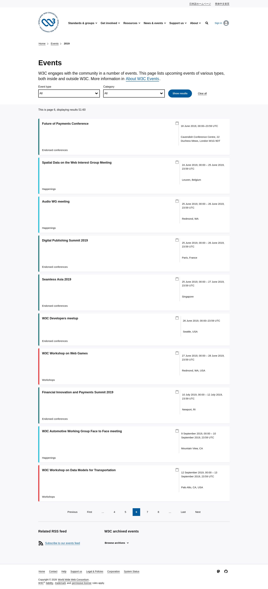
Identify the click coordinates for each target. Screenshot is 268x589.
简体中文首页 (222, 3)
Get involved (109, 23)
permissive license (81, 583)
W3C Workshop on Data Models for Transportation (79, 470)
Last (183, 511)
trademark (60, 583)
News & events (153, 23)
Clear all (202, 93)
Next (197, 511)
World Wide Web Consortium (73, 579)
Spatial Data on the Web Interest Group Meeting (77, 162)
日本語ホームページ (200, 3)
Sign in (222, 23)
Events (55, 43)
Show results (180, 93)
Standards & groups (81, 23)
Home (42, 43)
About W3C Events (142, 79)
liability (49, 583)
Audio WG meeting (56, 201)
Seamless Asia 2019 (56, 279)
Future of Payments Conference (65, 123)
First (89, 511)
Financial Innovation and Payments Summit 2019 (77, 392)
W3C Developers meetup (60, 318)
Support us (176, 23)
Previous (72, 511)
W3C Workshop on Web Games (65, 353)
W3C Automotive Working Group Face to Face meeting (82, 431)
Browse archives (115, 542)
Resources (130, 23)
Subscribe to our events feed (62, 543)
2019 (67, 43)
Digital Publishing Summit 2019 (65, 240)
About (194, 23)
